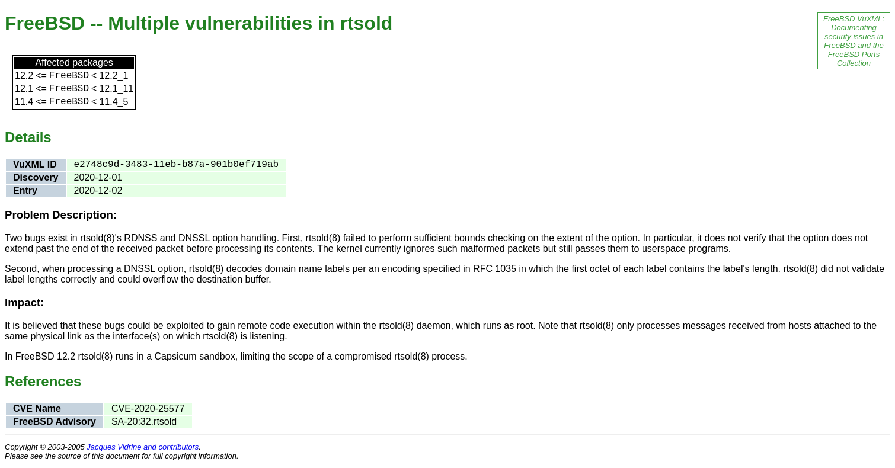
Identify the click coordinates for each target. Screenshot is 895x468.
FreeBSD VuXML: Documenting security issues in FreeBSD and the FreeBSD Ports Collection (853, 41)
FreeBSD (69, 75)
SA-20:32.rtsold (144, 421)
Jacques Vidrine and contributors (143, 447)
